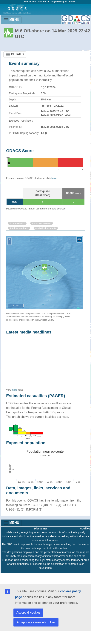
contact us (44, 1)
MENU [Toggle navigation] (11, 19)
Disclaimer (40, 528)
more (14, 390)
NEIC (15, 201)
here (53, 178)
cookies (85, 528)
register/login (59, 1)
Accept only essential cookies (35, 622)
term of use (29, 1)
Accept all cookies (28, 612)
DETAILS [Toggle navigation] (15, 54)
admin (72, 1)
